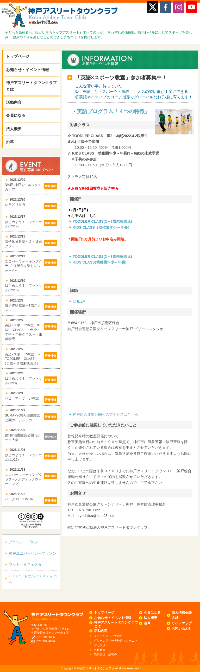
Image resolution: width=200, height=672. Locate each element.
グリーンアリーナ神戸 (108, 635)
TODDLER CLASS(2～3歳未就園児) (102, 221)
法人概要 (14, 128)
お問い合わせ (182, 628)
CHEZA (79, 301)
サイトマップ (182, 623)
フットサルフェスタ (25, 564)
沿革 (10, 141)
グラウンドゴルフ (23, 542)
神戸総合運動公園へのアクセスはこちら (105, 414)
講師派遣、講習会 (105, 654)
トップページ (17, 56)
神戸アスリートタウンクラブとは (31, 85)
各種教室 (99, 649)
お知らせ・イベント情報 (27, 69)
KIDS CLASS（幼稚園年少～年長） (102, 227)
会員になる (16, 115)
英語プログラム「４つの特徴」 (113, 111)
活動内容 (14, 102)
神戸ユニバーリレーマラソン (32, 553)
